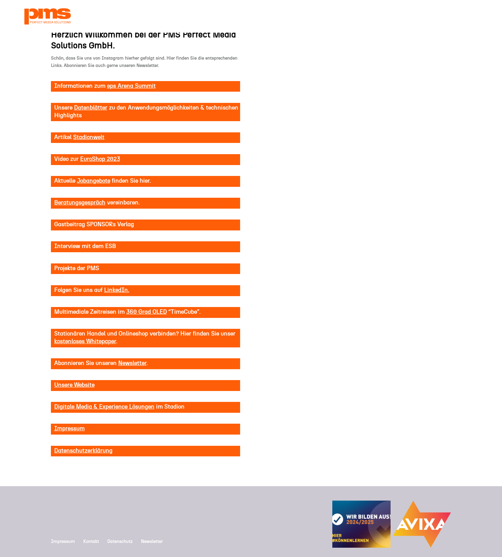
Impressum (63, 541)
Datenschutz (120, 541)
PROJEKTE (423, 16)
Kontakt (91, 541)
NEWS (249, 16)
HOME (227, 16)
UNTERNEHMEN (284, 16)
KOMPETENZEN (336, 16)
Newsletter (152, 541)
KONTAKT (455, 16)
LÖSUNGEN (382, 16)
